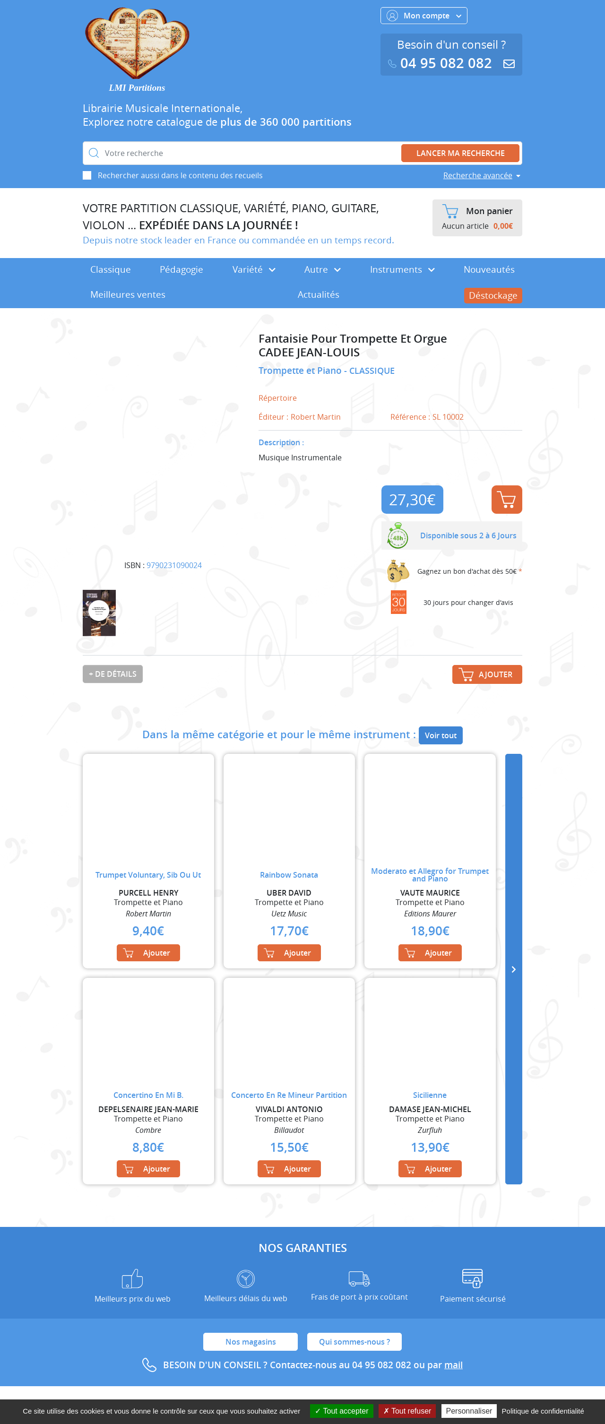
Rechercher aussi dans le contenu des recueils (180, 175)
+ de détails (113, 674)
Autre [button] (322, 269)
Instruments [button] (402, 269)
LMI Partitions (137, 88)
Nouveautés (489, 269)
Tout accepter (341, 1411)
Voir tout (441, 735)
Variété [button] (254, 269)
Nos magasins (250, 1342)
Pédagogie (181, 269)
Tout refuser (407, 1411)
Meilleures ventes (127, 294)
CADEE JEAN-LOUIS (309, 352)
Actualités (318, 294)
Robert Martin (316, 417)
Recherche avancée (477, 175)
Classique (110, 269)
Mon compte (424, 15)
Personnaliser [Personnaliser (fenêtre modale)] (469, 1411)
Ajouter (506, 499)
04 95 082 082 (442, 63)
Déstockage (493, 295)
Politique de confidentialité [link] (543, 1411)
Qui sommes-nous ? (354, 1342)
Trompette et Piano (301, 370)
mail (453, 1365)
